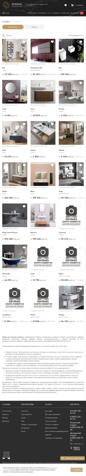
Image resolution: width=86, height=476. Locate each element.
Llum (32, 274)
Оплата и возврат (52, 424)
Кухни (23, 431)
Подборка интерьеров (53, 438)
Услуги (48, 404)
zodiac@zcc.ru (78, 444)
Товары (34, 27)
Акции (23, 418)
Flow (61, 191)
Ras (60, 68)
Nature (34, 233)
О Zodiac (6, 404)
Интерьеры (25, 428)
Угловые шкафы (11, 357)
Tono (4, 109)
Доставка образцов (52, 414)
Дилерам (5, 421)
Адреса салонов (76, 448)
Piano (33, 315)
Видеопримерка (51, 428)
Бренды (5, 418)
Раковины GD (36, 68)
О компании (6, 411)
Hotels (61, 150)
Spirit (61, 274)
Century (62, 233)
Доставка (48, 411)
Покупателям (27, 404)
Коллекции (12, 27)
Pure (33, 109)
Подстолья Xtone (9, 233)
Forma (61, 109)
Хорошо (76, 470)
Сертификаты (26, 414)
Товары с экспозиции (29, 424)
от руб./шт (10, 74)
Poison (61, 315)
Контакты (74, 404)
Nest (32, 191)
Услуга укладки (51, 421)
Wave (4, 191)
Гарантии (24, 411)
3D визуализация (51, 418)
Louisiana (6, 315)
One (4, 150)
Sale (23, 421)
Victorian (6, 274)
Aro (3, 68)
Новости (5, 414)
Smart (33, 150)
